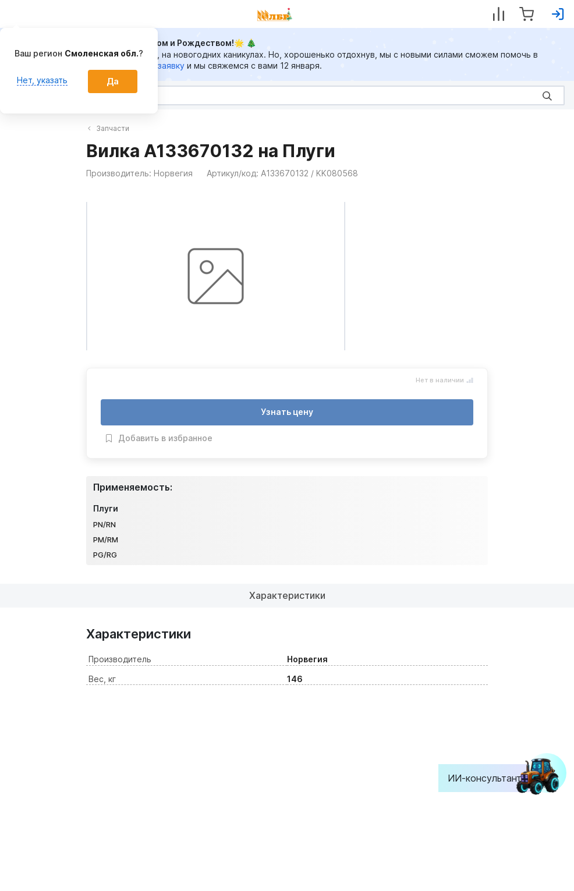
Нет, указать (42, 80)
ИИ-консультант (493, 778)
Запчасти (108, 128)
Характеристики (287, 595)
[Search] (287, 95)
